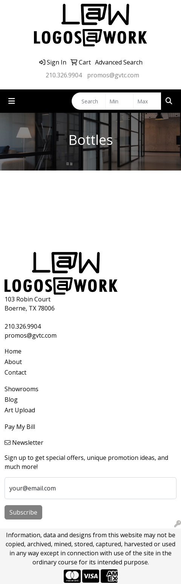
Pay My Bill (20, 427)
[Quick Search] (89, 101)
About (13, 362)
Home (13, 351)
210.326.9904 (64, 75)
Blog (11, 399)
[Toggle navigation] (12, 101)
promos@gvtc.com (113, 75)
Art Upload (20, 410)
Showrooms (21, 389)
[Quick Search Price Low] (119, 101)
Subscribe (23, 512)
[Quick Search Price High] (147, 101)
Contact (15, 372)
